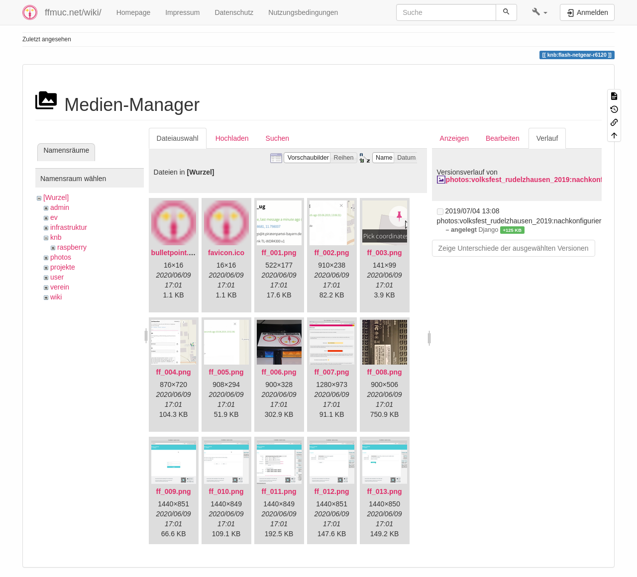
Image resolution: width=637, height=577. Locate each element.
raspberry (72, 247)
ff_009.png (173, 491)
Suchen (277, 138)
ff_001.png (279, 253)
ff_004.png (173, 372)
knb (56, 237)
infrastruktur (68, 227)
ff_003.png (384, 253)
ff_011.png (279, 491)
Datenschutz (233, 12)
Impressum (182, 12)
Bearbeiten (503, 138)
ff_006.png (279, 372)
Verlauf (547, 138)
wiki (56, 297)
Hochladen (232, 138)
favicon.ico (226, 253)
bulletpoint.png (176, 253)
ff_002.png (332, 253)
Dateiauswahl (178, 138)
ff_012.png (332, 491)
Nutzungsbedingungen (303, 12)
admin (59, 207)
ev (54, 217)
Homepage (133, 12)
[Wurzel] (56, 197)
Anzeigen (454, 138)
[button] (540, 12)
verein (59, 287)
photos (60, 257)
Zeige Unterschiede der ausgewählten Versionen (513, 248)
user (57, 277)
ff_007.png (332, 372)
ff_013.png (384, 491)
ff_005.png (226, 372)
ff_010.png (226, 491)
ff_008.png (384, 372)
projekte (62, 267)
